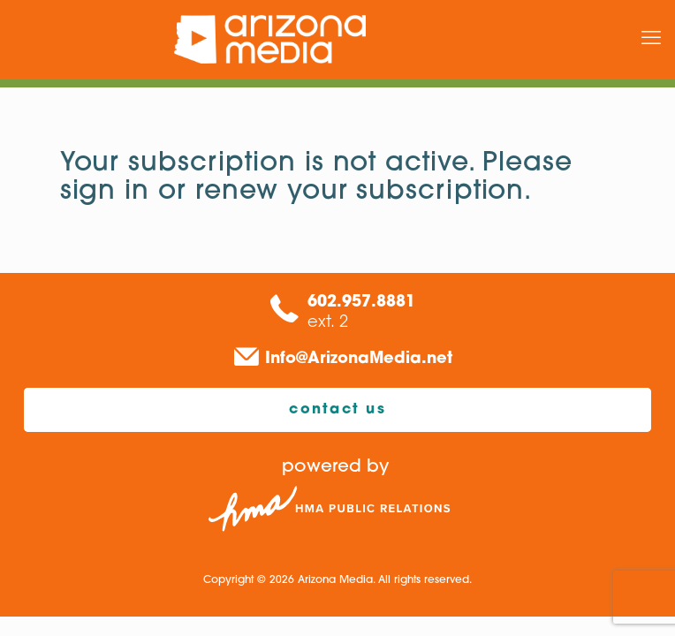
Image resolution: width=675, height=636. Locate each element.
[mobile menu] (651, 40)
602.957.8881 (361, 302)
